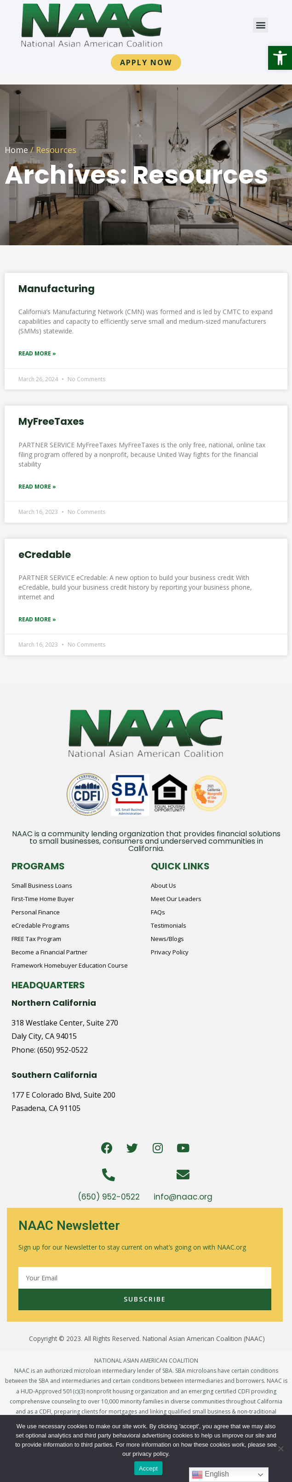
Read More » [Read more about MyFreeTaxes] (37, 486)
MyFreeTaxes (51, 421)
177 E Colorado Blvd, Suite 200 (63, 1095)
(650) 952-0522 (62, 1050)
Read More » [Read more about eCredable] (37, 619)
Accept (148, 1468)
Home (16, 149)
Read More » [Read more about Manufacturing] (37, 353)
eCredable (44, 554)
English (210, 1474)
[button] (280, 58)
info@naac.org (183, 1196)
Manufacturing (56, 288)
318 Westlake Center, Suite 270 (64, 1023)
